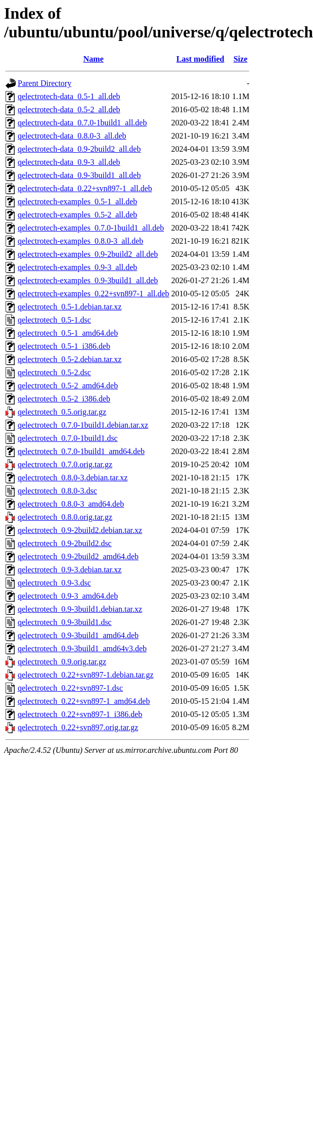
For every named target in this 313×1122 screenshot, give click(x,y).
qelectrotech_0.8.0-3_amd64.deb (71, 504)
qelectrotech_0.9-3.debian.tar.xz (69, 569)
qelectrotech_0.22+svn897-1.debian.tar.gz (86, 674)
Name (93, 59)
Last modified (200, 59)
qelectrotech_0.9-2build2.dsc (65, 543)
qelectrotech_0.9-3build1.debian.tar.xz (80, 609)
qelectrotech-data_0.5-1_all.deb (69, 96)
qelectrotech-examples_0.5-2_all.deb (77, 214)
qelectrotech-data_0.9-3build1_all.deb (79, 175)
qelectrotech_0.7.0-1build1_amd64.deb (81, 451)
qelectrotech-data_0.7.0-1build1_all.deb (82, 122)
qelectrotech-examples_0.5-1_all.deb (77, 201)
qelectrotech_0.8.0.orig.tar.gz (65, 517)
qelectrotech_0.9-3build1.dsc (65, 622)
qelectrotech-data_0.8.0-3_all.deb (72, 135)
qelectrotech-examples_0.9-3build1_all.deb (88, 280)
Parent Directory (44, 83)
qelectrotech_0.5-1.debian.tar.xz (69, 306)
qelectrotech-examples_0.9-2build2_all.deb (88, 254)
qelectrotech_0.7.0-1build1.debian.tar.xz (83, 425)
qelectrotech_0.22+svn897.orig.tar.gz (78, 727)
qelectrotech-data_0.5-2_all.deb (69, 109)
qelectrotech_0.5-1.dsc (54, 320)
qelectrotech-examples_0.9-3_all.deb (77, 267)
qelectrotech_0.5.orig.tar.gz (62, 412)
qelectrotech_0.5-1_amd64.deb (68, 333)
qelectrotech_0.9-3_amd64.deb (68, 596)
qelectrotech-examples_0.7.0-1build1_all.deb (91, 227)
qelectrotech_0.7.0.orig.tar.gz (65, 464)
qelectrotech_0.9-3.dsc (54, 582)
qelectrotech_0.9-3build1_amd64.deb (78, 635)
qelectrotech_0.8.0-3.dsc (57, 490)
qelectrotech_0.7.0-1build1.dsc (68, 438)
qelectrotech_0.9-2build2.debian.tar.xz (80, 530)
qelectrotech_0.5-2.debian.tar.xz (69, 359)
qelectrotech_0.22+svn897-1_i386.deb (80, 714)
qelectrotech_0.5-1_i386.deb (64, 346)
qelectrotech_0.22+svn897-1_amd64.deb (84, 701)
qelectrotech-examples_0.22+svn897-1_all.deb (93, 293)
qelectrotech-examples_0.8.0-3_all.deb (80, 241)
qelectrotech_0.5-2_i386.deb (64, 398)
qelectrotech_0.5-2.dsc (54, 372)
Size (241, 59)
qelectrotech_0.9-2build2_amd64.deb (78, 556)
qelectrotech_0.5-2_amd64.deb (68, 385)
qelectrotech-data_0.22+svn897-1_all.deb (85, 188)
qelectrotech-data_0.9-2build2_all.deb (79, 149)
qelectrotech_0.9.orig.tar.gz (62, 661)
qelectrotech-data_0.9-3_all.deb (69, 162)
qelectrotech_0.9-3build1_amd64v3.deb (82, 648)
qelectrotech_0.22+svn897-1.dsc (70, 688)
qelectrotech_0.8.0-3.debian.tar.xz (72, 477)
